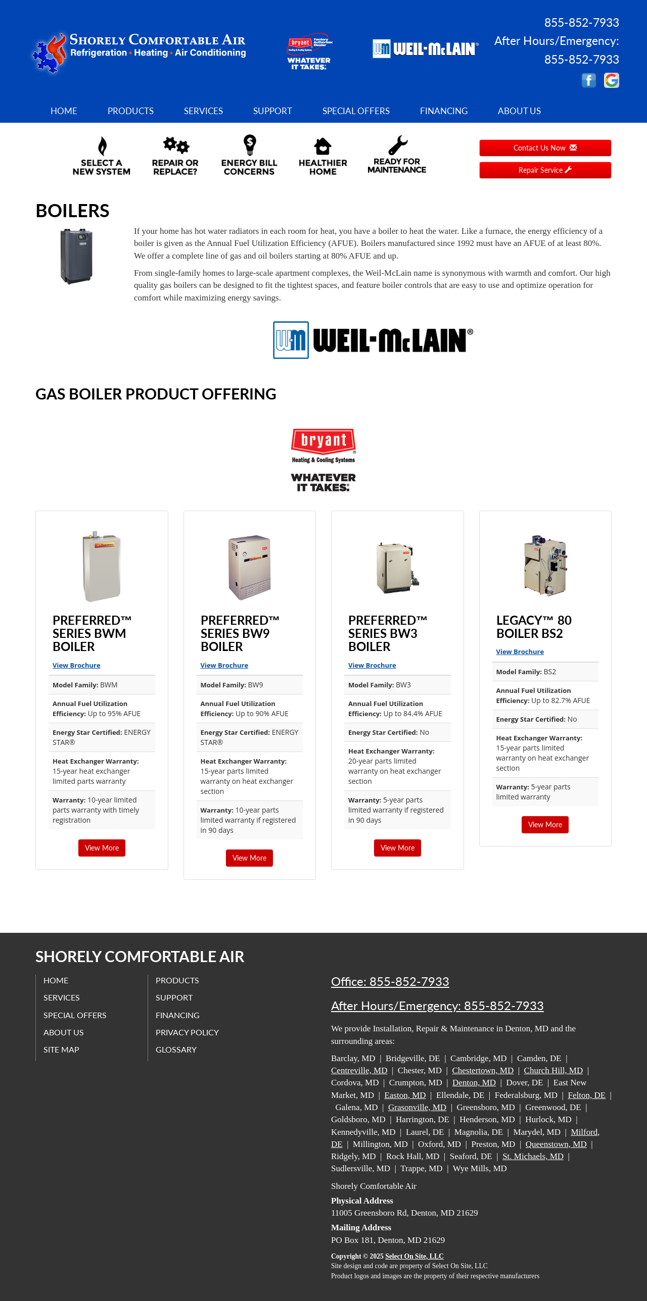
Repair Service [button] (545, 170)
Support (272, 111)
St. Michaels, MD (533, 1156)
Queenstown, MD (556, 1144)
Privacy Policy (187, 1032)
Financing (444, 111)
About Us (519, 111)
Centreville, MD (359, 1070)
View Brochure (77, 665)
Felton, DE (587, 1095)
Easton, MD (405, 1095)
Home (64, 111)
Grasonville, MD (417, 1107)
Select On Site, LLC (414, 1256)
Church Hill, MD (553, 1070)
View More (102, 847)
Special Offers (356, 111)
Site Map (61, 1049)
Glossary (176, 1049)
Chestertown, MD (483, 1070)
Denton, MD (474, 1082)
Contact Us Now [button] (545, 147)
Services (203, 111)
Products (131, 111)
